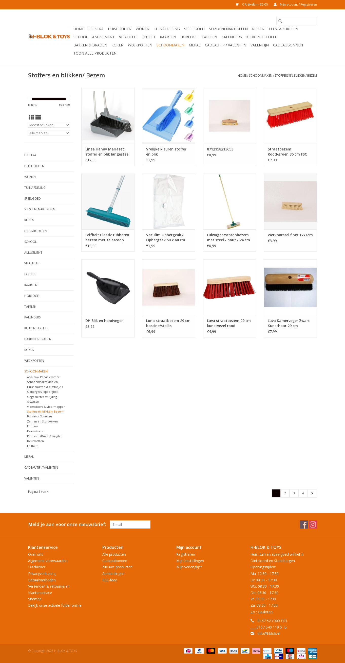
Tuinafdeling (167, 28)
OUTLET (149, 37)
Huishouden (119, 28)
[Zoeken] (296, 21)
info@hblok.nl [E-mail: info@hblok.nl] (269, 633)
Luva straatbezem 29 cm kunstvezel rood (229, 323)
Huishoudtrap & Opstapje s (45, 387)
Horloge (188, 37)
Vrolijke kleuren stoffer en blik (166, 152)
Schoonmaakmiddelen (42, 382)
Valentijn (260, 45)
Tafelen (209, 37)
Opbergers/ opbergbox (42, 392)
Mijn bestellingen (190, 560)
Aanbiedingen (113, 573)
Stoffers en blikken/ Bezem (296, 75)
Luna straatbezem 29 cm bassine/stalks (168, 323)
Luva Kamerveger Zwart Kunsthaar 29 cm (289, 323)
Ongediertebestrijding (42, 397)
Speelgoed (194, 28)
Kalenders (231, 37)
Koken (117, 45)
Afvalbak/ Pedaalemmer (43, 377)
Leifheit (32, 446)
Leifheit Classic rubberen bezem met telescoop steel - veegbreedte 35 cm (107, 237)
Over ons (35, 554)
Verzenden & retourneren (49, 586)
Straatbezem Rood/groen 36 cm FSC (287, 152)
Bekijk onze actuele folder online (55, 605)
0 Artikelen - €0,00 (252, 4)
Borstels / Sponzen (39, 416)
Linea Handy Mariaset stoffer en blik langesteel (107, 152)
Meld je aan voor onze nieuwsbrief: (67, 524)
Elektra (96, 28)
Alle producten (114, 554)
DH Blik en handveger (104, 320)
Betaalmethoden (42, 579)
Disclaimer (36, 567)
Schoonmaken (170, 45)
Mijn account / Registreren (295, 4)
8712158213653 (220, 149)
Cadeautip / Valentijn (225, 45)
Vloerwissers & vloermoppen (46, 407)
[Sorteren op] (49, 125)
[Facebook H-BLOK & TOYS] (304, 524)
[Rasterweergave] (31, 117)
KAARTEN (168, 37)
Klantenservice (40, 592)
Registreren (185, 554)
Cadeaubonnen (288, 45)
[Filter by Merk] (49, 133)
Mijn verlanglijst (189, 567)
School (80, 37)
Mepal (195, 45)
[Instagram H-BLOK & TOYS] (313, 524)
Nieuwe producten (117, 567)
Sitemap (35, 599)
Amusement (103, 37)
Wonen (142, 28)
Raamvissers (35, 431)
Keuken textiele (261, 37)
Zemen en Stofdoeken (42, 421)
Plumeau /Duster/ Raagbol (44, 436)
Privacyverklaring (41, 573)
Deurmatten (35, 441)
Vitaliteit (128, 37)
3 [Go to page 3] (294, 493)
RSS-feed (109, 579)
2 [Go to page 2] (285, 493)
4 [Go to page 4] (303, 493)
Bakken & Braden (90, 45)
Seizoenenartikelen (228, 28)
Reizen (258, 28)
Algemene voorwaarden (47, 560)
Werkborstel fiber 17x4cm (290, 234)
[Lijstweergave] (38, 117)
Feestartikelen (283, 28)
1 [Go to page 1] (276, 493)
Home (78, 28)
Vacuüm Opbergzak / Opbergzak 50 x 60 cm (165, 237)
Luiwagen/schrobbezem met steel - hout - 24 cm (228, 237)
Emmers (32, 426)
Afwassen (33, 401)
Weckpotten (140, 45)
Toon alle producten (95, 53)
